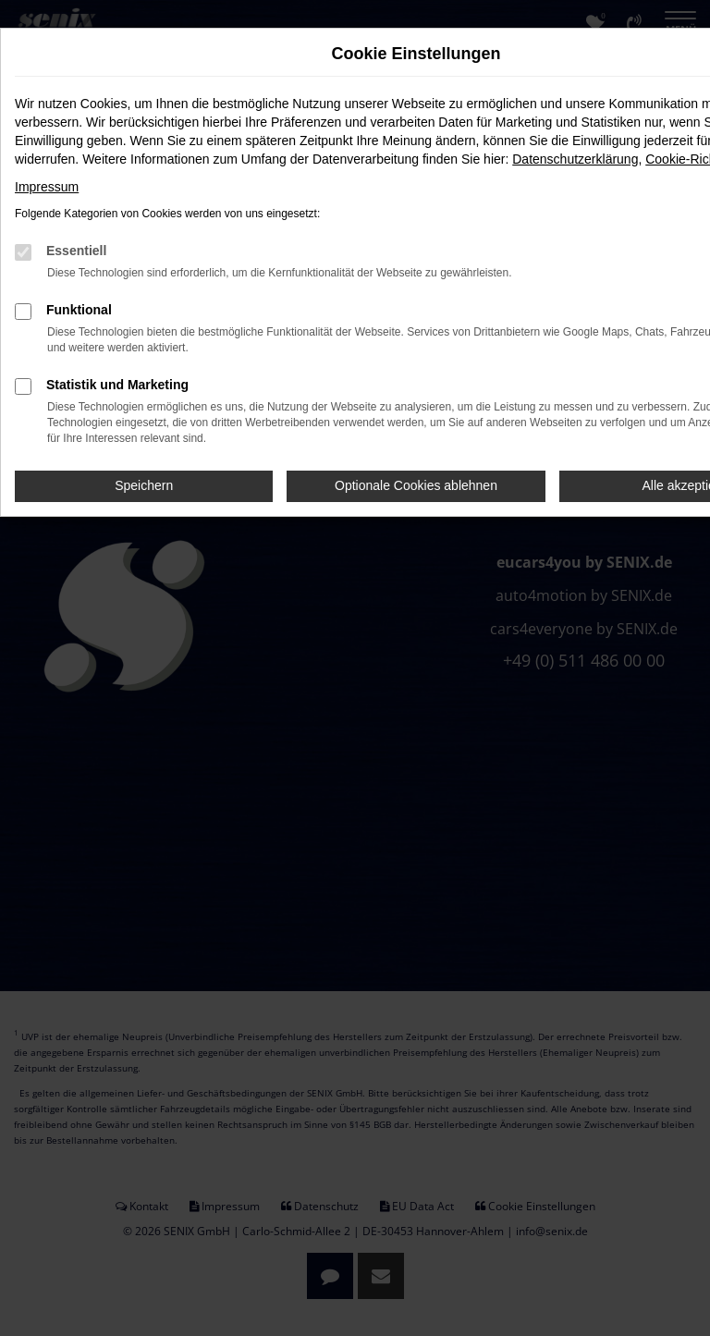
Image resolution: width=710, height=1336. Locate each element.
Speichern (144, 485)
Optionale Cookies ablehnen (416, 485)
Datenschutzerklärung (575, 159)
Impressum (47, 186)
